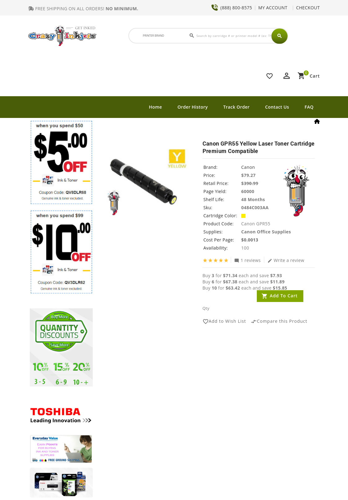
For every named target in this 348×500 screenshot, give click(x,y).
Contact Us (277, 107)
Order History (192, 107)
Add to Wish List (224, 322)
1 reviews (247, 260)
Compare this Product (279, 322)
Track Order (236, 107)
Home (155, 107)
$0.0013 (249, 240)
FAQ (309, 107)
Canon (248, 167)
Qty (206, 308)
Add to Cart (284, 296)
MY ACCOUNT (273, 8)
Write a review (286, 260)
